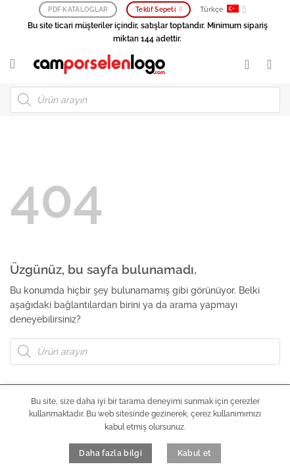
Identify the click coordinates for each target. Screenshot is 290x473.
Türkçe (223, 9)
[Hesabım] (251, 64)
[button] (17, 64)
